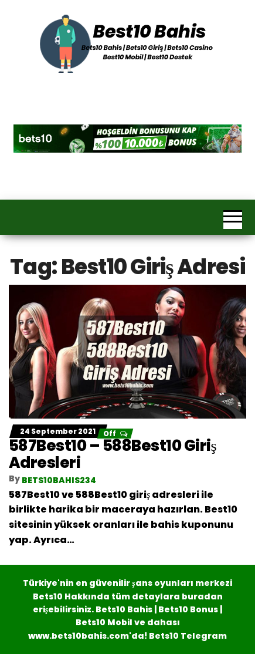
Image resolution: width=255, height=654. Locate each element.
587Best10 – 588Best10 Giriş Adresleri (112, 454)
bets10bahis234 (59, 480)
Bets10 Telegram (188, 636)
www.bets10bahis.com (78, 636)
